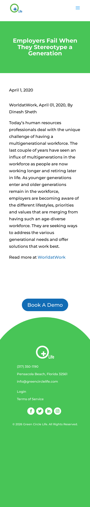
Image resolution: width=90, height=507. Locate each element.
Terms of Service (30, 399)
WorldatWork (51, 257)
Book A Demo (45, 305)
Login (21, 392)
